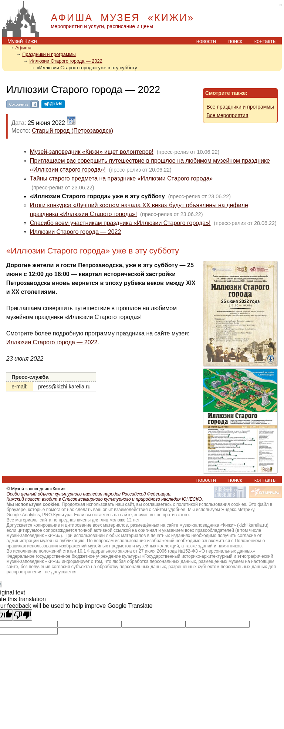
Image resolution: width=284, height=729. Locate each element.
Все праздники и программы (240, 107)
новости (206, 41)
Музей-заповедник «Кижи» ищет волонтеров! (91, 152)
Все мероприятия (227, 115)
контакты (265, 41)
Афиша (23, 47)
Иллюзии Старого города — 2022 (66, 61)
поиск (235, 41)
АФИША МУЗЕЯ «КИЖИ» (122, 17)
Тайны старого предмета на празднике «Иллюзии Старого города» (121, 178)
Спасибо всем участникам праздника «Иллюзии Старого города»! (120, 223)
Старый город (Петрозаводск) (72, 130)
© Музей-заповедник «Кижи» (36, 488)
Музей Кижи (22, 41)
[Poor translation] (22, 615)
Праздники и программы (48, 54)
